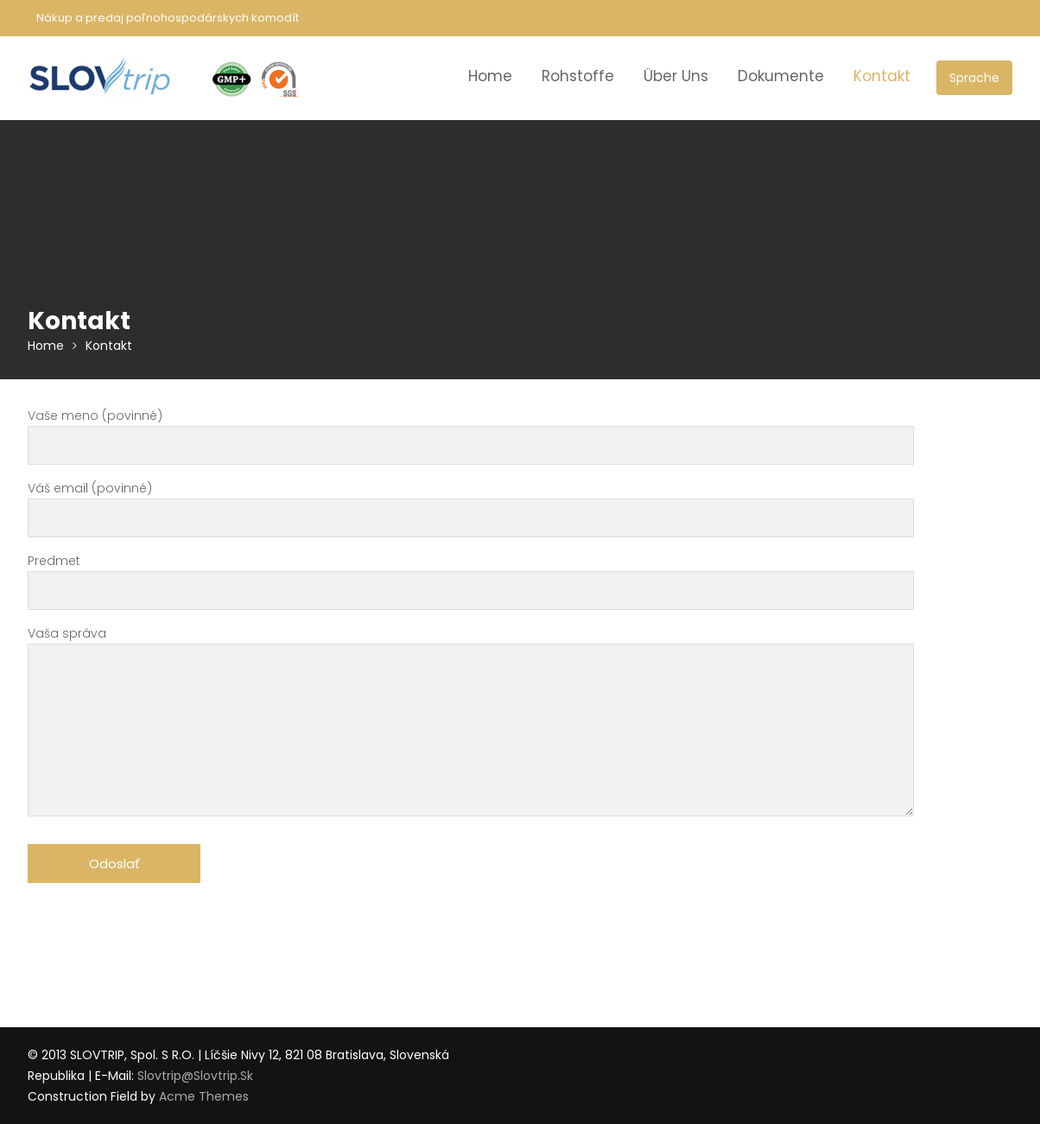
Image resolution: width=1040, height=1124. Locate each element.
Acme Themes (204, 1096)
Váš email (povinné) (471, 503)
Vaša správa (471, 723)
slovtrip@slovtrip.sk (195, 1075)
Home (490, 76)
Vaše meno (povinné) (471, 430)
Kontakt (881, 76)
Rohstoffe (578, 76)
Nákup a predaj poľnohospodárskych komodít (167, 18)
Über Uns (676, 76)
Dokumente (781, 76)
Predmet (471, 576)
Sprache (974, 77)
